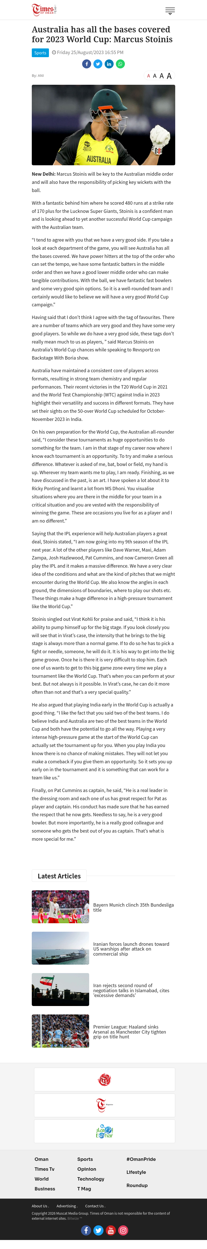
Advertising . (67, 1205)
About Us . (40, 1205)
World (42, 1179)
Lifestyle (136, 1172)
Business (45, 1189)
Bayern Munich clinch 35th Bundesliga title (133, 907)
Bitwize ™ (75, 1218)
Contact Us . (95, 1205)
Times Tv (45, 1169)
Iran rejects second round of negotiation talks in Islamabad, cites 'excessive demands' (131, 990)
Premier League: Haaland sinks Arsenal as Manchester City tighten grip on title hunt (129, 1031)
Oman (41, 1159)
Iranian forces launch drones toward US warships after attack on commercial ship (131, 948)
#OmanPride (141, 1159)
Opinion (86, 1169)
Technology (90, 1179)
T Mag (84, 1189)
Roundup (137, 1185)
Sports (40, 52)
